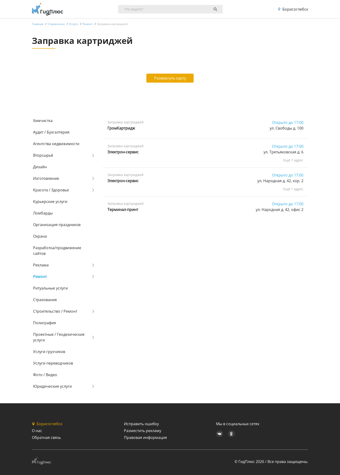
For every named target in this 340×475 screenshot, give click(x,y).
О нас (37, 430)
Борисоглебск (293, 9)
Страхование (45, 299)
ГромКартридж (121, 128)
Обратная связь (46, 437)
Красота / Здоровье (51, 190)
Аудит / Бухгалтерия (51, 132)
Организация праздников (57, 224)
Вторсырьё (43, 155)
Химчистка (43, 120)
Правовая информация (145, 437)
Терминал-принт (122, 209)
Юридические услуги (52, 386)
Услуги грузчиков (49, 351)
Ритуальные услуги (50, 288)
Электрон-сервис (123, 152)
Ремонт (40, 276)
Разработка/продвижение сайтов (57, 250)
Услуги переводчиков (53, 363)
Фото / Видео (45, 374)
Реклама (41, 265)
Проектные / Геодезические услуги (59, 337)
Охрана (40, 236)
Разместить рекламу (142, 430)
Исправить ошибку (141, 423)
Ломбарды (43, 213)
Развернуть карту (170, 78)
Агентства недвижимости (56, 143)
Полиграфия (44, 322)
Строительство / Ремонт (55, 311)
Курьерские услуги (50, 201)
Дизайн (40, 166)
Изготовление (46, 178)
